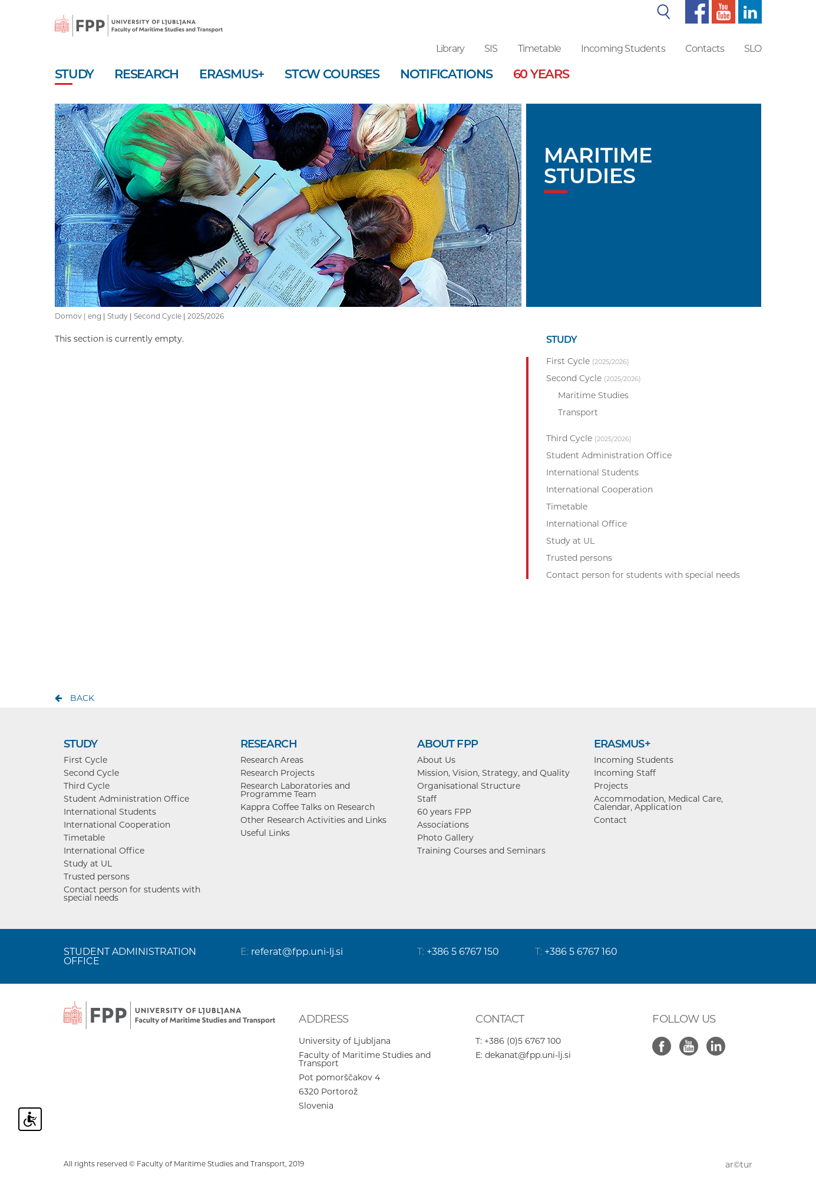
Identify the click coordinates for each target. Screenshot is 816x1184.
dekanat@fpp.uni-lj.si (528, 1055)
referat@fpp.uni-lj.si (297, 951)
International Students (110, 811)
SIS (490, 48)
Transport (578, 412)
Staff (427, 798)
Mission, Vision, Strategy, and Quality (493, 773)
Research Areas (271, 760)
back (82, 698)
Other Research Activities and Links (313, 820)
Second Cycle (157, 316)
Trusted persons (97, 876)
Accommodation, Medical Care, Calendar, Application (658, 802)
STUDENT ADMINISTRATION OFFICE (130, 956)
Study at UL (88, 863)
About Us (436, 760)
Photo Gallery (445, 837)
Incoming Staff (625, 773)
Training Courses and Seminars (481, 850)
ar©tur (738, 1164)
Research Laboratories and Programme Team (295, 789)
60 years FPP (444, 811)
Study (117, 316)
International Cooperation (117, 824)
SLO (752, 48)
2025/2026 (205, 316)
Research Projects (277, 773)
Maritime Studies (593, 395)
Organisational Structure (468, 785)
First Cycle (85, 760)
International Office (104, 850)
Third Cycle (87, 785)
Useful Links (265, 833)
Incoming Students (623, 48)
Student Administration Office (126, 798)
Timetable (539, 48)
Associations (443, 824)
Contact (610, 820)
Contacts (704, 48)
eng (94, 316)
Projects (611, 785)
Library (450, 48)
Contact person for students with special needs (132, 893)
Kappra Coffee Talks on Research (307, 807)
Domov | (71, 316)
